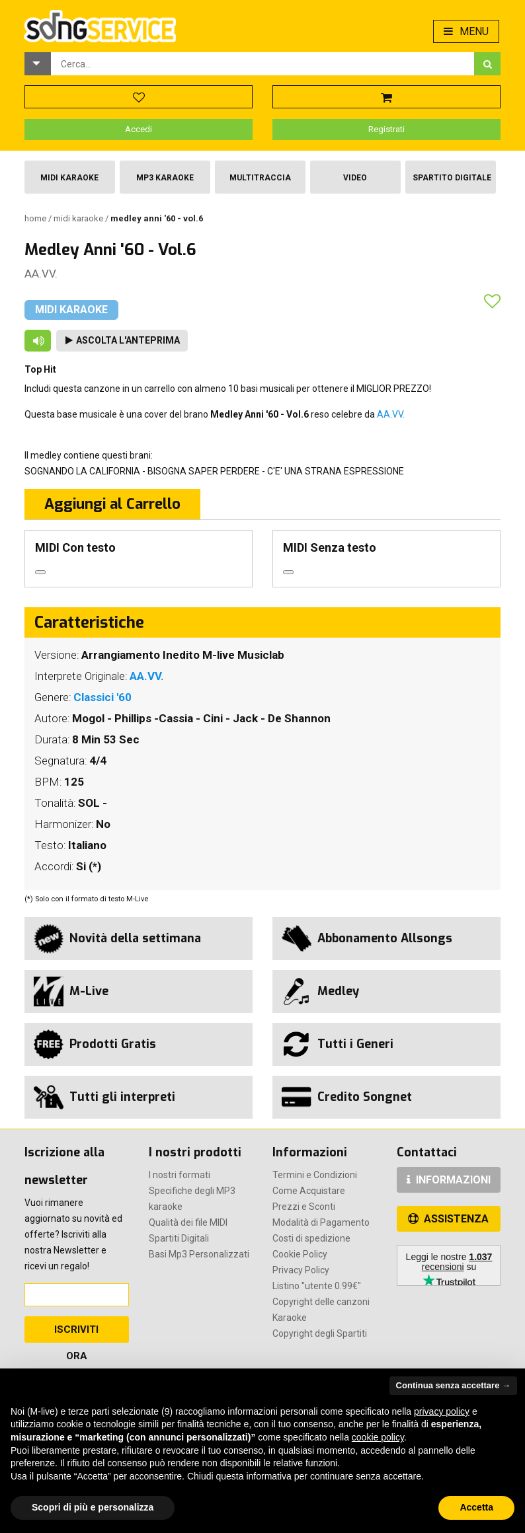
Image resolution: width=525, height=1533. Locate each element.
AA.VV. (41, 273)
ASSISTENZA (448, 1219)
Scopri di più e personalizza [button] (92, 1507)
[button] (37, 63)
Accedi (138, 129)
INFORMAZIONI (449, 1180)
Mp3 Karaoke (165, 177)
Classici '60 (102, 697)
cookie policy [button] (378, 1437)
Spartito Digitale (452, 177)
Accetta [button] (476, 1507)
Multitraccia (260, 177)
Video (355, 177)
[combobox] (262, 63)
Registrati (386, 129)
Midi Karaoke (69, 177)
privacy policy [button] (441, 1411)
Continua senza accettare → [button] (453, 1385)
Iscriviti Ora (76, 1333)
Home (36, 218)
